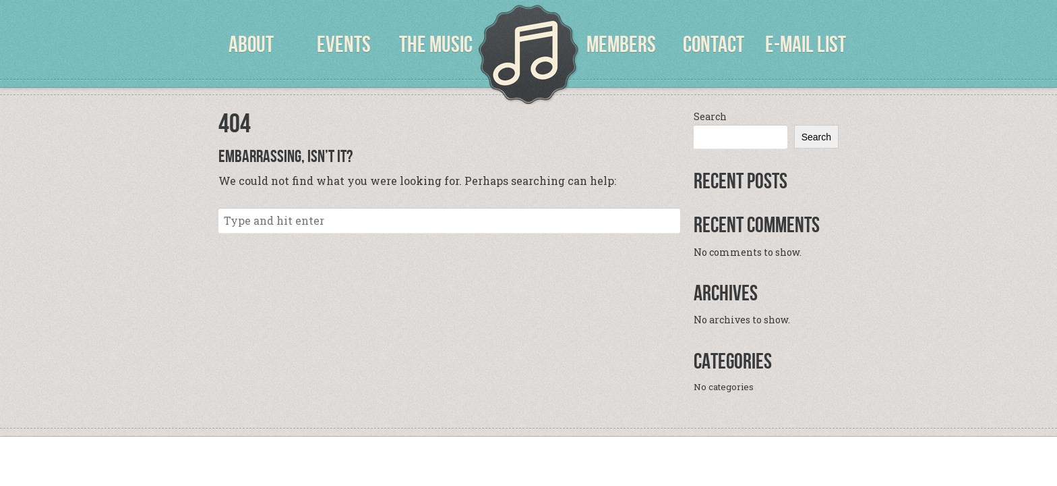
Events (344, 44)
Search (710, 116)
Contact (713, 44)
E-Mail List (805, 44)
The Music (436, 44)
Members (621, 44)
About (251, 44)
